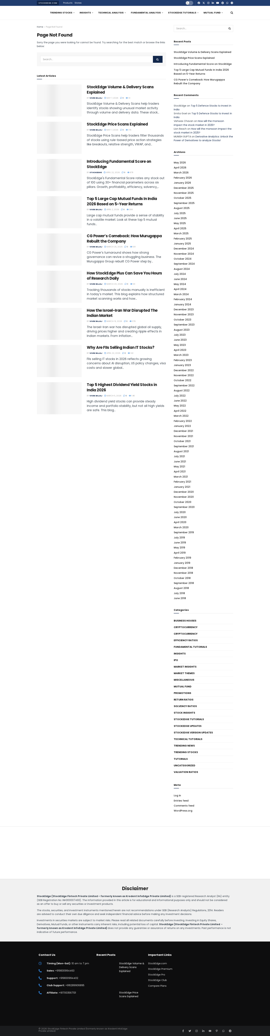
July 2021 (179, 456)
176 (128, 129)
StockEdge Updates (187, 726)
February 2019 (182, 557)
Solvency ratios (185, 706)
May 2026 (180, 162)
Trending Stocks (61, 12)
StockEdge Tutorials (182, 12)
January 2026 (182, 182)
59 (132, 284)
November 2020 (184, 497)
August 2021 (181, 451)
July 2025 (180, 213)
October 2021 (182, 441)
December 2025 (184, 188)
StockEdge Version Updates (193, 732)
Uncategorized (184, 765)
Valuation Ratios (186, 772)
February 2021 (182, 481)
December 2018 (183, 568)
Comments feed (184, 805)
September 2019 (184, 532)
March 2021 (181, 476)
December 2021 (183, 431)
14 (128, 98)
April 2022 (180, 411)
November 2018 (183, 573)
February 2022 (183, 421)
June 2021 (180, 461)
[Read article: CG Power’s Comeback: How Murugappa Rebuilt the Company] (59, 249)
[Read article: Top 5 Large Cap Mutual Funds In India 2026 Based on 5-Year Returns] (59, 212)
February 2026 (183, 177)
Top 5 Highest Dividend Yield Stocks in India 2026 (122, 387)
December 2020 (184, 492)
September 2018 (184, 583)
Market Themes (184, 673)
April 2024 (180, 289)
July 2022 (180, 395)
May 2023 (180, 345)
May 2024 (180, 284)
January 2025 (182, 243)
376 (132, 321)
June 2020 (180, 517)
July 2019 (179, 537)
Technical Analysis (111, 12)
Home (40, 26)
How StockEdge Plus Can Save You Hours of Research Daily (124, 276)
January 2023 (182, 365)
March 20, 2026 (113, 284)
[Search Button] (232, 13)
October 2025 (182, 198)
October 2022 (182, 380)
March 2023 (181, 355)
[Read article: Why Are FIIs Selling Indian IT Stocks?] (59, 361)
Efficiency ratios (186, 640)
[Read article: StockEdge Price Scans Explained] (59, 138)
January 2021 (182, 487)
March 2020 (181, 527)
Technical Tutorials (188, 739)
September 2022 (184, 385)
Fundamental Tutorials (190, 647)
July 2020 (180, 512)
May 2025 (180, 223)
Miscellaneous (184, 680)
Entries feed (181, 800)
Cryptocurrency (186, 627)
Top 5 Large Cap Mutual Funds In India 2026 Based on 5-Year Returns (122, 201)
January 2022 (182, 426)
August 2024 (182, 269)
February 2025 (183, 238)
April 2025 (180, 228)
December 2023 (184, 309)
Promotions (182, 693)
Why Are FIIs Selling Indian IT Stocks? (120, 347)
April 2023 (180, 350)
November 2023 (184, 314)
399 (130, 209)
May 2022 (180, 405)
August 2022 (182, 390)
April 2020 (180, 522)
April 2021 (180, 471)
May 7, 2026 (111, 98)
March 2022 (181, 416)
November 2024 (184, 254)
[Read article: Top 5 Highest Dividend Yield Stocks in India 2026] (59, 398)
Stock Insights (184, 712)
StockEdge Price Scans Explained (117, 124)
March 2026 (181, 172)
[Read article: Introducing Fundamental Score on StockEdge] (59, 175)
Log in (177, 795)
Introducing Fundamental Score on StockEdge (119, 164)
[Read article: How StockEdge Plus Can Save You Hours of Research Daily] (59, 287)
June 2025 (180, 218)
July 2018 (179, 593)
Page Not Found (54, 26)
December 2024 (184, 248)
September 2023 (184, 324)
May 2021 (179, 466)
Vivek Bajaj (96, 98)
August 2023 (182, 330)
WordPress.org (183, 810)
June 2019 (180, 542)
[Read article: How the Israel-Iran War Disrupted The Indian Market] (59, 324)
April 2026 (180, 167)
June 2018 (180, 598)
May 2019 (179, 547)
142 (130, 353)
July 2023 (180, 335)
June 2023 (180, 340)
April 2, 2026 (111, 209)
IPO (176, 660)
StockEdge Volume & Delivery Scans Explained (120, 89)
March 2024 (181, 294)
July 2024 (180, 274)
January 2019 (182, 563)
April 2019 (180, 552)
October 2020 (182, 502)
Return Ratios (183, 699)
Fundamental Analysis (146, 12)
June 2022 (180, 400)
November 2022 (184, 375)
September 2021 (184, 446)
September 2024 (184, 264)
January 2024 (182, 304)
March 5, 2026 (112, 395)
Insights (85, 12)
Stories (78, 2)
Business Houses (185, 620)
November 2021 (183, 436)
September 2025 (184, 203)
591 (133, 246)
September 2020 (184, 507)
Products (67, 2)
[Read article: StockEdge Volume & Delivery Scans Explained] (59, 100)
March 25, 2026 (113, 246)
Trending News (184, 745)
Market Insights (185, 666)
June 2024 (180, 279)
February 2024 (183, 299)
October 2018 (182, 578)
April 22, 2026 (112, 172)
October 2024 (182, 259)
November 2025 (184, 193)
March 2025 (181, 233)
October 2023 (182, 319)
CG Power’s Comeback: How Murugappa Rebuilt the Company (124, 238)
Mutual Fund (212, 12)
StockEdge (96, 172)
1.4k (132, 395)
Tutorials (181, 759)
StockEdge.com (48, 3)
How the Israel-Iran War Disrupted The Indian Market (122, 313)
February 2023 (183, 360)
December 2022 (184, 370)
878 (130, 172)
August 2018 (181, 588)
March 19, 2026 (113, 321)
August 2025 (182, 208)
